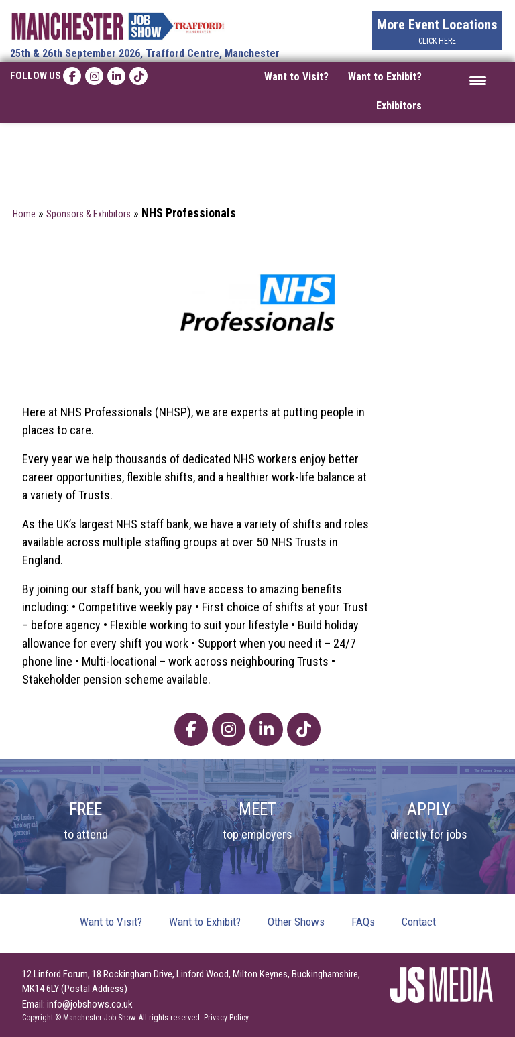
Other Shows (296, 921)
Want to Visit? (296, 76)
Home (24, 213)
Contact (419, 921)
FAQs (363, 921)
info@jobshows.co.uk (90, 1004)
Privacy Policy (226, 1017)
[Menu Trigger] (477, 80)
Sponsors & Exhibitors (88, 213)
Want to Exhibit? (385, 76)
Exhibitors (399, 105)
